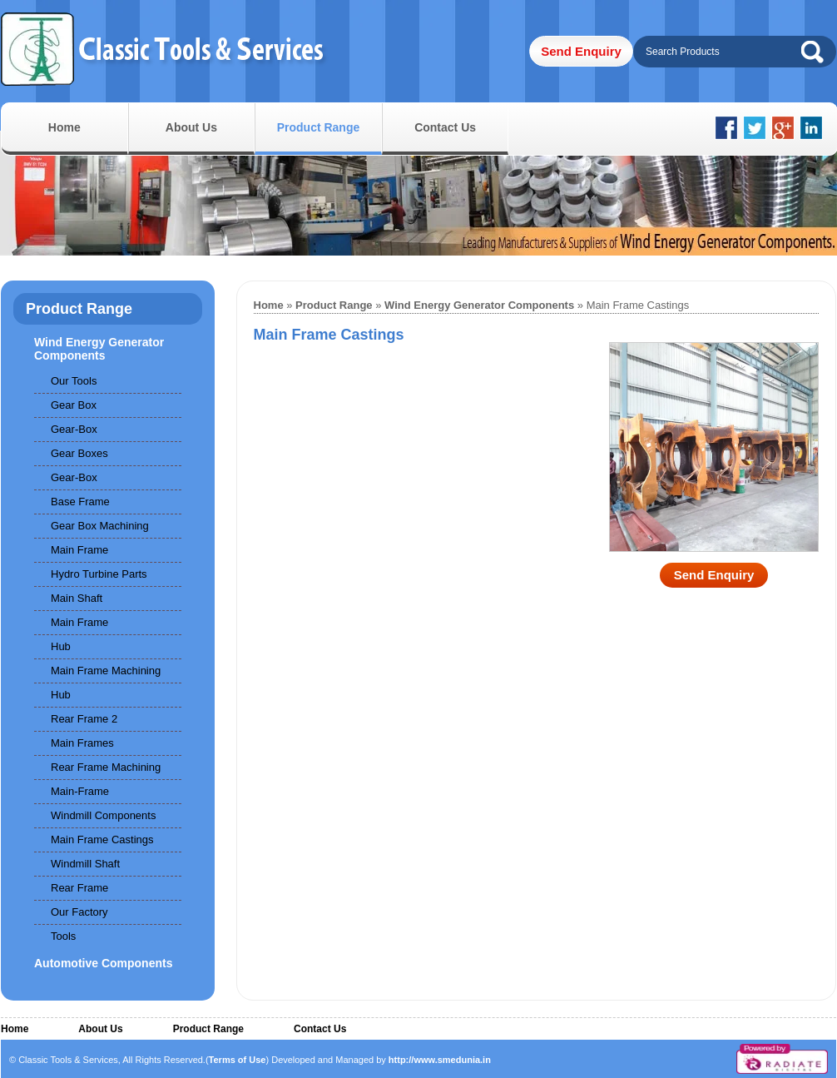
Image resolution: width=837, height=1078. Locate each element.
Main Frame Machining (106, 670)
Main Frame (79, 550)
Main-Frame (80, 791)
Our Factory (79, 912)
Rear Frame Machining (106, 767)
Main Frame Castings (102, 839)
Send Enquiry (581, 51)
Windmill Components (103, 815)
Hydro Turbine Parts (99, 574)
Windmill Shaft (85, 863)
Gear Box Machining (100, 525)
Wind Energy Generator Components (99, 348)
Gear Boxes (79, 453)
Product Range (318, 127)
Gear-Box (74, 429)
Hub (61, 646)
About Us (191, 127)
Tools (63, 936)
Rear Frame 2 (84, 719)
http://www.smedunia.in (440, 1060)
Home (64, 127)
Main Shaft (76, 598)
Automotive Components (103, 963)
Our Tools (74, 381)
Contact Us (445, 127)
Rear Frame (79, 888)
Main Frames (82, 743)
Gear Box (74, 405)
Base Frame (80, 501)
